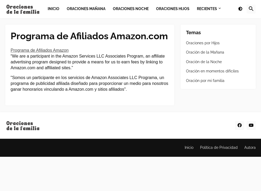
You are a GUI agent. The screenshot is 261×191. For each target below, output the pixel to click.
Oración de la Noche (204, 62)
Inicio (189, 147)
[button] (240, 9)
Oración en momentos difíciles (212, 71)
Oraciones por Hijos (203, 43)
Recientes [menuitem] (207, 9)
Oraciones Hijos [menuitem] (172, 9)
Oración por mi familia (205, 81)
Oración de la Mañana (205, 52)
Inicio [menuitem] (53, 9)
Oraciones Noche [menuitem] (131, 9)
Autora (250, 147)
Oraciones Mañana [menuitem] (86, 9)
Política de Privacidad (219, 147)
